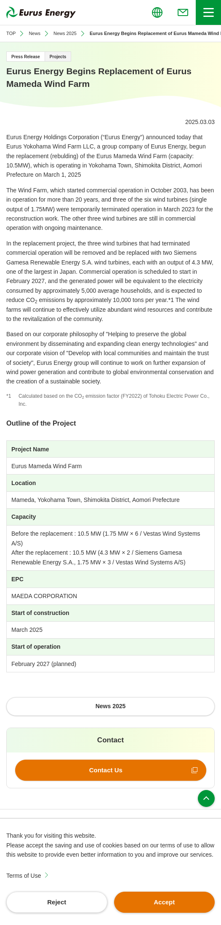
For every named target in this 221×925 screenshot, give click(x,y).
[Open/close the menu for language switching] (157, 12)
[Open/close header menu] (208, 12)
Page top (206, 798)
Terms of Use (23, 875)
